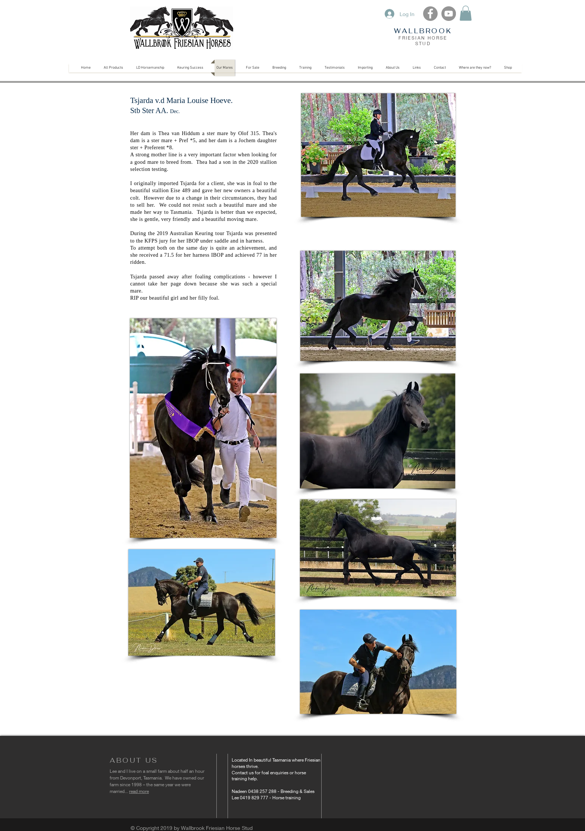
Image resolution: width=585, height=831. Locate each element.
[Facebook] (430, 13)
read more (139, 791)
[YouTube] (448, 13)
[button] (465, 13)
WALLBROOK (423, 30)
